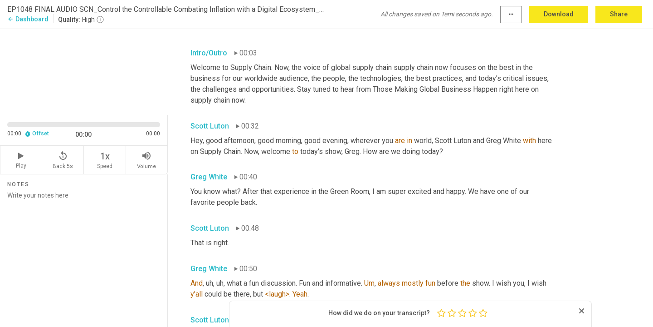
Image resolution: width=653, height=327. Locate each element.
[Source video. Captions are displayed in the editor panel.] (84, 71)
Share (619, 14)
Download (559, 14)
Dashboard (28, 19)
